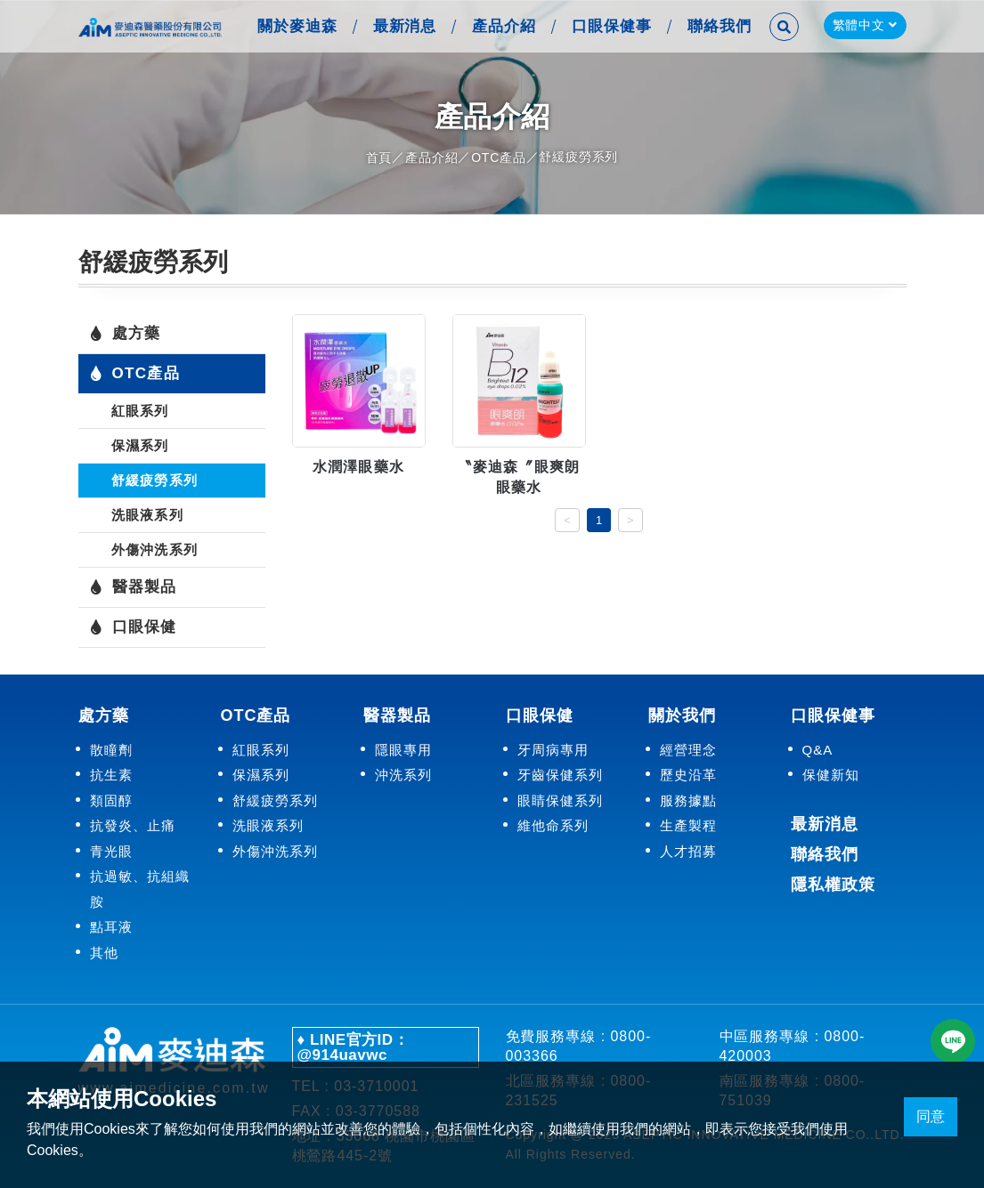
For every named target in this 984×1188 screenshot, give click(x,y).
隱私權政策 (833, 884)
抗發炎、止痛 (132, 825)
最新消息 (402, 26)
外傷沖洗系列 (155, 549)
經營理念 (688, 748)
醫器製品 (133, 587)
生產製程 (688, 825)
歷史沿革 (688, 774)
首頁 (379, 157)
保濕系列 (140, 445)
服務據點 (688, 799)
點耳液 (111, 926)
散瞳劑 (111, 748)
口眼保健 (133, 627)
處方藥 (125, 334)
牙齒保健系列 (560, 774)
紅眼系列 (140, 410)
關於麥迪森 (295, 26)
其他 (104, 951)
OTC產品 (498, 157)
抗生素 (111, 774)
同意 (930, 1116)
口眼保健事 (610, 26)
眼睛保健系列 (560, 799)
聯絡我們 (718, 26)
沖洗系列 (403, 774)
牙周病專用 (553, 748)
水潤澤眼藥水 (359, 466)
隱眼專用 (403, 748)
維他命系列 (553, 825)
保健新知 (830, 774)
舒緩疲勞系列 (155, 480)
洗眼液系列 (147, 514)
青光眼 (111, 850)
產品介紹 (502, 26)
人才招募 (688, 850)
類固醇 (111, 799)
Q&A (818, 748)
